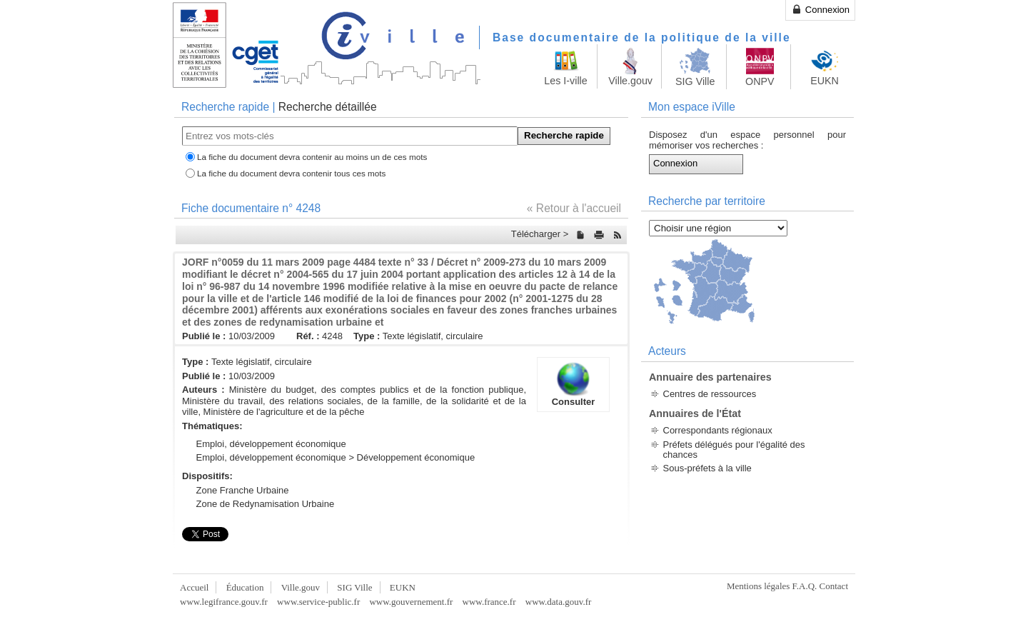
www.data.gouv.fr (558, 601)
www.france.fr (489, 601)
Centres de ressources (710, 393)
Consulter (573, 384)
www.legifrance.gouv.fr (224, 601)
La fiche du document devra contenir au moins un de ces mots (312, 156)
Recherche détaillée (327, 107)
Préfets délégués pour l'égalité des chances (734, 449)
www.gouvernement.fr (411, 601)
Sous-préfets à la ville (707, 468)
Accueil (194, 587)
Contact (834, 586)
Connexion (820, 9)
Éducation (245, 587)
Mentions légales (758, 586)
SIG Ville (354, 587)
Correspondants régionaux (717, 430)
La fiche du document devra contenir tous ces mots (291, 173)
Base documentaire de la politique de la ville (642, 37)
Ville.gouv (300, 587)
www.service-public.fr (318, 601)
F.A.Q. (804, 586)
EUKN (402, 587)
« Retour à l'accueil (574, 208)
